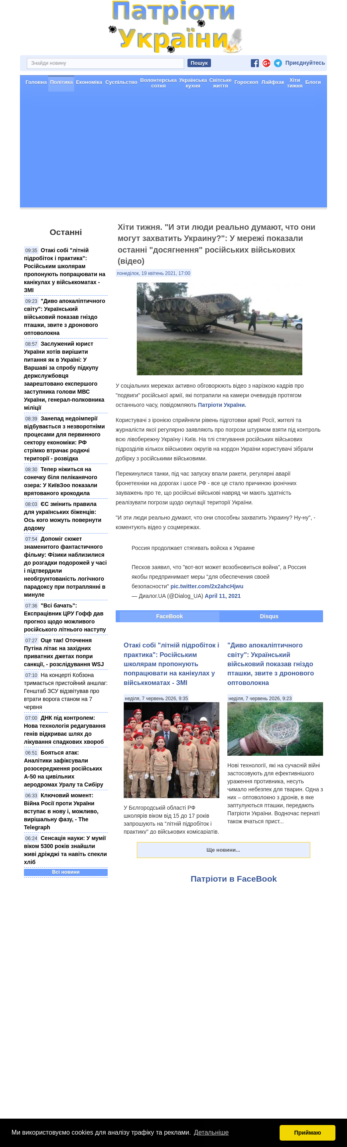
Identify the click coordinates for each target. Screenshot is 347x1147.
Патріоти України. (222, 405)
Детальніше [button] (211, 1132)
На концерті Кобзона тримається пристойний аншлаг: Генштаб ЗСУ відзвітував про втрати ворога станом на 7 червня (66, 691)
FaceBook (169, 616)
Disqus (269, 616)
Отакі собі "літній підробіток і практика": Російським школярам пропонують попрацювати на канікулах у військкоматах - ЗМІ (171, 663)
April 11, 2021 (223, 596)
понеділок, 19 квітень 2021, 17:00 (153, 273)
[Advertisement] (173, 151)
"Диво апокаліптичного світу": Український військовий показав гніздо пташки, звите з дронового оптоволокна (64, 317)
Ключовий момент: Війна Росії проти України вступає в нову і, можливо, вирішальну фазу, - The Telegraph (61, 811)
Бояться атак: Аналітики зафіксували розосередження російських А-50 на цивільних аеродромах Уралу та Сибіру (63, 768)
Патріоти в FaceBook (234, 878)
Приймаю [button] (307, 1132)
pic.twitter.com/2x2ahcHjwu (206, 586)
